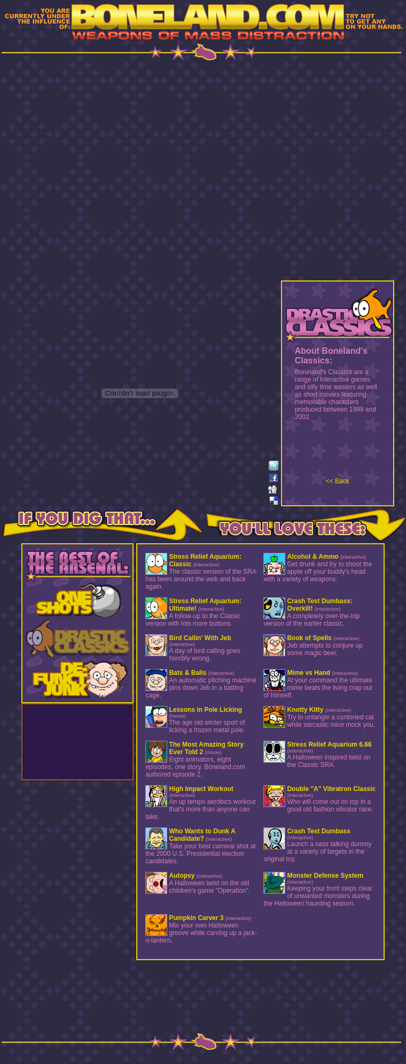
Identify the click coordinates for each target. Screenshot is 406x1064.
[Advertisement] (203, 172)
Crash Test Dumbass (318, 831)
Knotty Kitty (305, 709)
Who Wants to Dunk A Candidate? (202, 834)
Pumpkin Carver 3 (196, 918)
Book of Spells (309, 638)
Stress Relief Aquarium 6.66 (329, 744)
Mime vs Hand (308, 673)
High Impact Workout (201, 789)
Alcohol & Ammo (312, 556)
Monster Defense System (325, 875)
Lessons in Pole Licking (205, 709)
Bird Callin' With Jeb (200, 638)
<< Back (337, 481)
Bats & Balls (187, 673)
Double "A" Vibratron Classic (331, 789)
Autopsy (181, 875)
